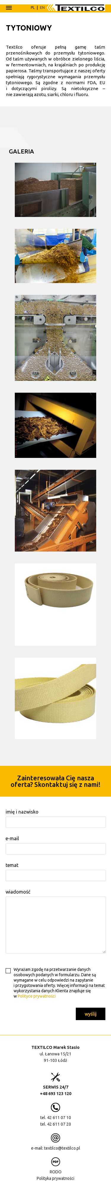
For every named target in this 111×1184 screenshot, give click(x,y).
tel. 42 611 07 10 (55, 1117)
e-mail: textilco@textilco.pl (55, 1147)
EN (42, 7)
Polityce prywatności (37, 995)
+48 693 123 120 (55, 1093)
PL (33, 7)
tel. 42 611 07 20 (55, 1123)
